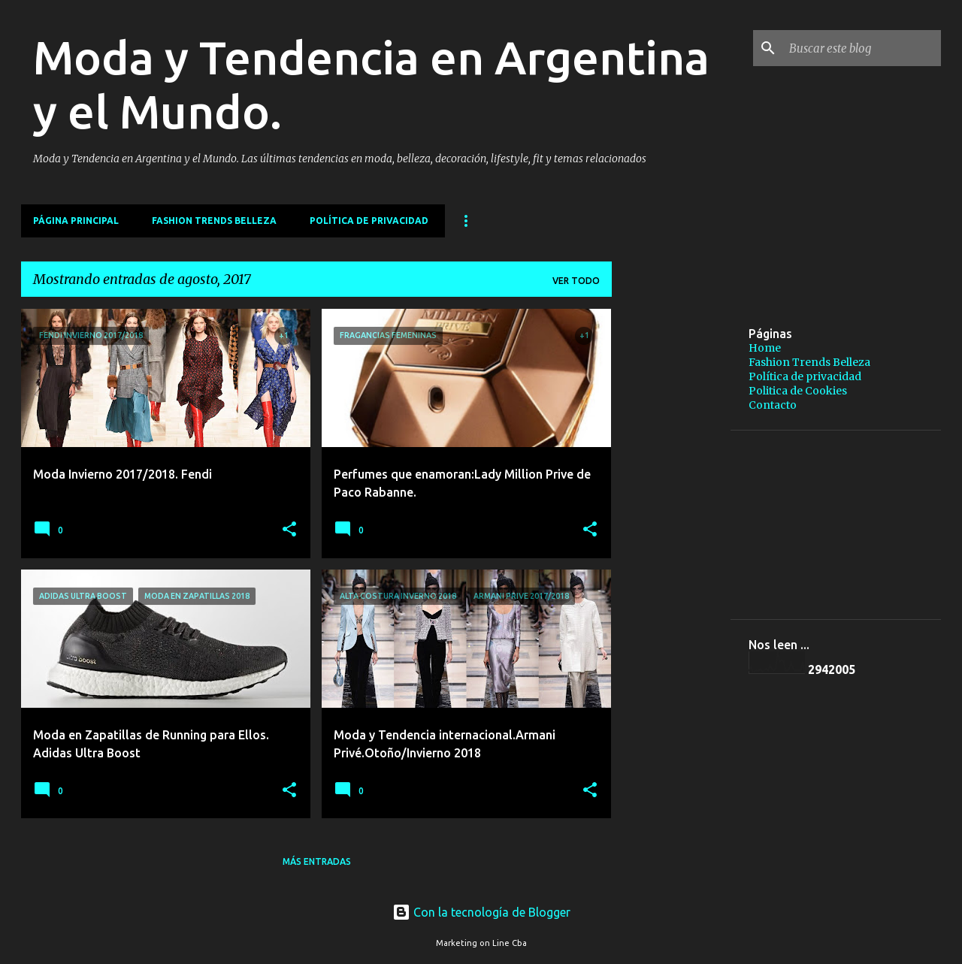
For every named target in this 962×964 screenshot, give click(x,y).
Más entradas (317, 861)
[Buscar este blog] (862, 48)
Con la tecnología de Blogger (481, 912)
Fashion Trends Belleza (214, 220)
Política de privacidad (369, 220)
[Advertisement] (792, 414)
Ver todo (576, 281)
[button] (289, 530)
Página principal (76, 220)
